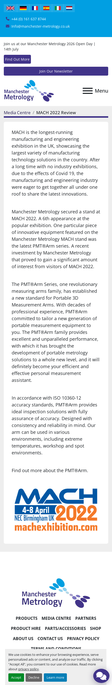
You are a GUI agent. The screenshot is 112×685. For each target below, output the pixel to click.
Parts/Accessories (65, 628)
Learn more (55, 677)
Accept (16, 677)
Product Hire (26, 628)
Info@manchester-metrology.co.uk (40, 26)
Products (27, 618)
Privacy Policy (83, 638)
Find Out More (17, 59)
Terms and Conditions (56, 649)
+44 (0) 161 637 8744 (28, 18)
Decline (33, 677)
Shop (95, 628)
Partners (85, 618)
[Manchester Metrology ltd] (56, 592)
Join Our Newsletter (56, 71)
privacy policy (28, 669)
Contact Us (50, 638)
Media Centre (17, 112)
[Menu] (88, 91)
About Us (23, 638)
